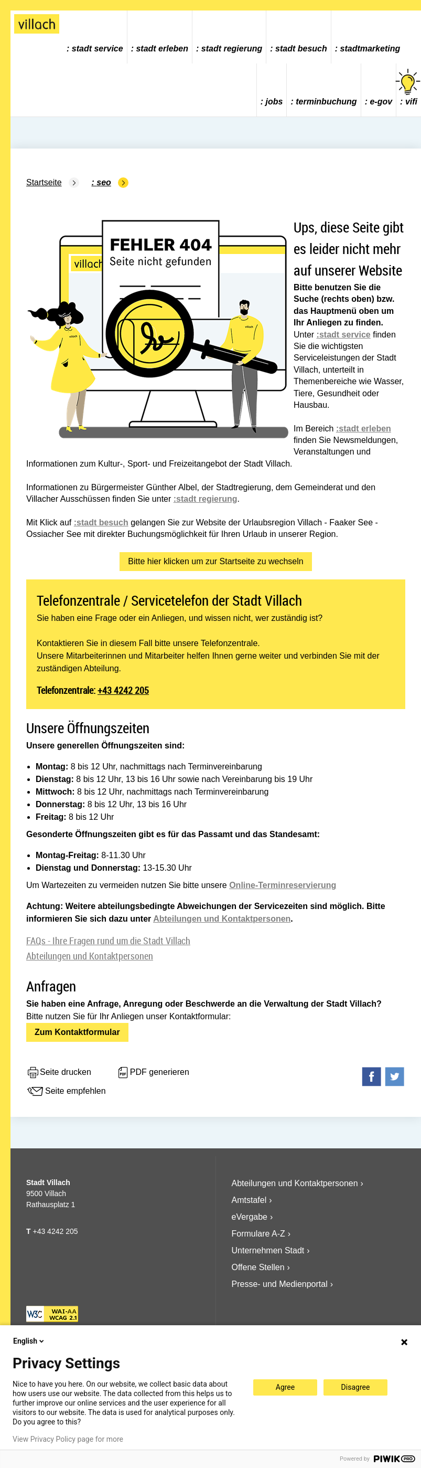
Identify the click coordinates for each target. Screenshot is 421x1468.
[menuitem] (95, 37)
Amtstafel (249, 1200)
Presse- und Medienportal (280, 1284)
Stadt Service (97, 48)
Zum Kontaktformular (77, 1032)
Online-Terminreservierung (282, 885)
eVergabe (250, 1216)
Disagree (355, 1387)
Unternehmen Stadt (268, 1250)
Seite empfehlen (66, 1092)
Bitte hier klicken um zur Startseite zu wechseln (215, 561)
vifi (408, 87)
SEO (103, 182)
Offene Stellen (258, 1267)
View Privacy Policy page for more (68, 1439)
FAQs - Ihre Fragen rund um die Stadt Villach (108, 940)
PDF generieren (152, 1073)
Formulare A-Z (258, 1233)
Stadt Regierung (231, 48)
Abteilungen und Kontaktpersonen (221, 918)
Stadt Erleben (162, 48)
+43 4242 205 (123, 690)
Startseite (44, 182)
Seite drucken (58, 1073)
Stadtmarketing (370, 48)
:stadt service (344, 334)
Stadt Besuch (301, 48)
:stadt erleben (363, 428)
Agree (285, 1387)
